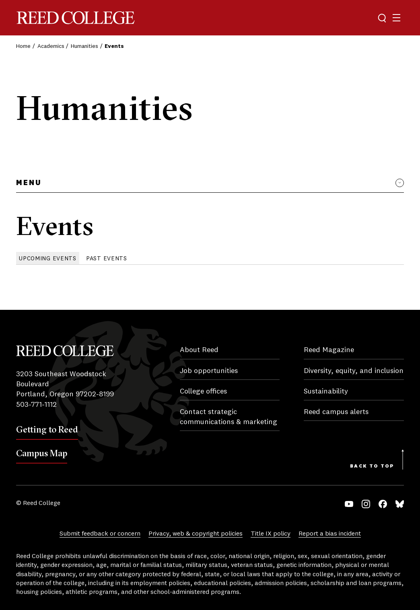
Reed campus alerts (336, 412)
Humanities (84, 46)
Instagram (366, 504)
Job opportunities (209, 371)
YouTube (349, 504)
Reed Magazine (329, 350)
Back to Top (372, 466)
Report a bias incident (330, 534)
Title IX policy (270, 534)
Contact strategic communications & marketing (228, 417)
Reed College (75, 18)
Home (23, 46)
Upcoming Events (47, 259)
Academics (50, 46)
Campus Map (41, 453)
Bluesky (399, 504)
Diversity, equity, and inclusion (354, 371)
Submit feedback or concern (100, 534)
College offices (203, 391)
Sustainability (326, 391)
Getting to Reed (47, 429)
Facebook (383, 504)
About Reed (199, 350)
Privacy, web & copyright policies (195, 534)
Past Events (106, 259)
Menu (28, 183)
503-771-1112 (36, 404)
